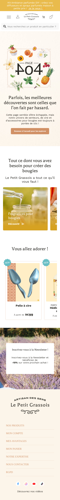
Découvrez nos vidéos (30, 491)
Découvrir (16, 223)
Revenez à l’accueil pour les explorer (30, 131)
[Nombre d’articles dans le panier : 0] (43, 17)
